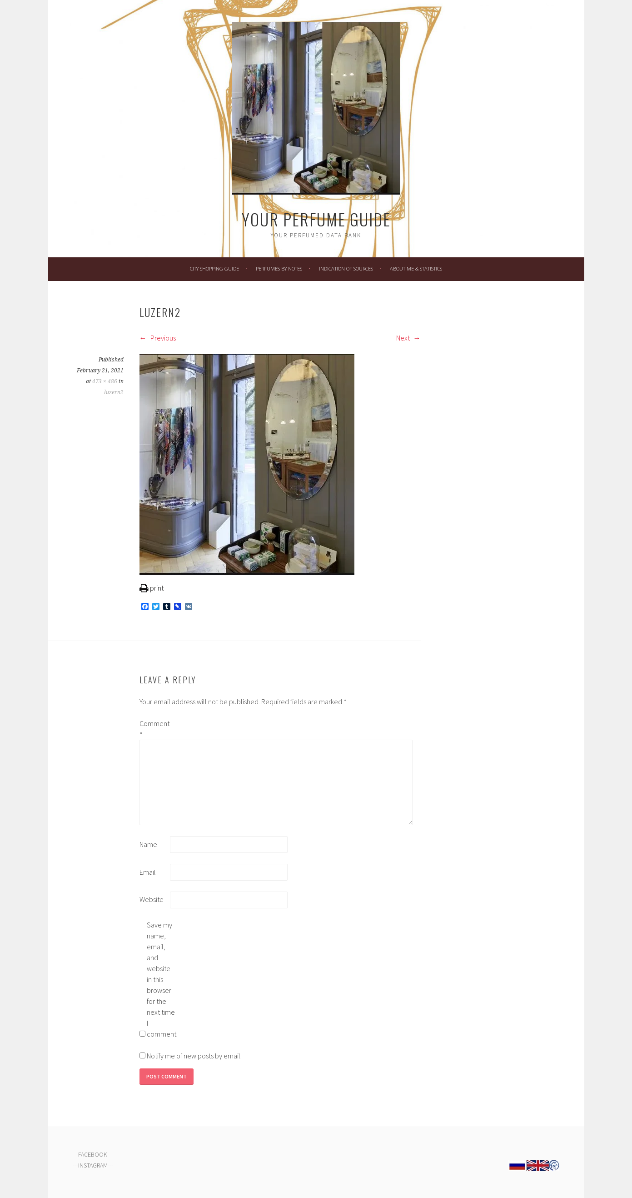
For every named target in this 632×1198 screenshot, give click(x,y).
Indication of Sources (346, 268)
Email (147, 872)
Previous (157, 337)
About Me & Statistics (416, 268)
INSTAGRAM (93, 1165)
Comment (154, 729)
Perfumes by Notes (279, 268)
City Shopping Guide (214, 268)
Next (408, 337)
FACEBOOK (92, 1154)
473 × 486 (104, 381)
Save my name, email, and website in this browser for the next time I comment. (161, 979)
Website (151, 899)
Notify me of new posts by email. (194, 1055)
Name (148, 844)
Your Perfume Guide (316, 219)
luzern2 (114, 392)
